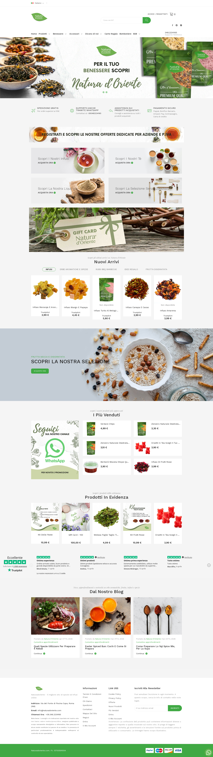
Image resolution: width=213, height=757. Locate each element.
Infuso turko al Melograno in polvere (106, 310)
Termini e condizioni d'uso (92, 695)
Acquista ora (40, 371)
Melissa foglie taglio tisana (106, 535)
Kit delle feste (45, 535)
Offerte (112, 702)
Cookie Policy (115, 694)
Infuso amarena (168, 310)
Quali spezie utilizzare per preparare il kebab (54, 647)
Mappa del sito (90, 713)
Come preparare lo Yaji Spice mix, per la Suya (155, 647)
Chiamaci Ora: (38, 714)
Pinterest (177, 25)
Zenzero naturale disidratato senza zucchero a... (115, 443)
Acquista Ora (45, 163)
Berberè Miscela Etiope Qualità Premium (115, 462)
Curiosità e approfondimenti (46, 642)
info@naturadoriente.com (49, 710)
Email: (34, 710)
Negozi (86, 717)
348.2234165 (171, 32)
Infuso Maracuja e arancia (45, 307)
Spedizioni (87, 705)
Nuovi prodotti (115, 706)
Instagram (181, 25)
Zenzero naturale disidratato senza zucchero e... (166, 424)
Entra (85, 721)
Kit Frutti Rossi (137, 535)
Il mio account (89, 726)
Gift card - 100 (76, 535)
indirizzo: (35, 703)
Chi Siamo (87, 701)
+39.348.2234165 (53, 714)
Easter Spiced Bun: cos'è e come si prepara (105, 647)
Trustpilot (45, 312)
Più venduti (114, 710)
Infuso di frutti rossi (161, 462)
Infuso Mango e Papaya (76, 307)
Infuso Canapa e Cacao (137, 307)
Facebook (172, 25)
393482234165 (95, 113)
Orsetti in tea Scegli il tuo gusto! (166, 443)
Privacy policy (115, 698)
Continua (38, 653)
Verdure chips (108, 424)
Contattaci (87, 709)
